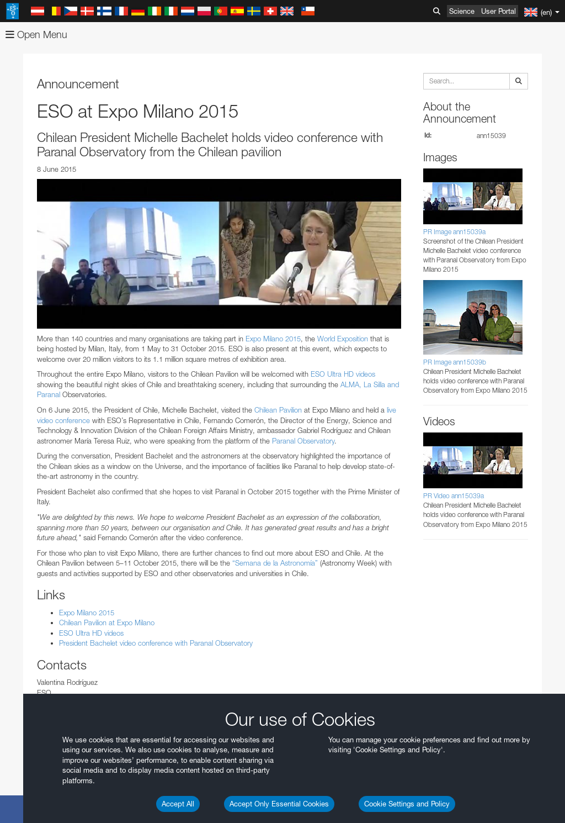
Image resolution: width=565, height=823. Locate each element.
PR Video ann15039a (453, 496)
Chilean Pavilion (278, 409)
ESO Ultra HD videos (343, 374)
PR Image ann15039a (454, 232)
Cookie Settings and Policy (407, 803)
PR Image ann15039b (454, 362)
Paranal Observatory (303, 440)
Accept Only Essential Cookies (279, 803)
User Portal (498, 11)
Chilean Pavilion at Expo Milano (106, 622)
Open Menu (36, 34)
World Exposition (342, 338)
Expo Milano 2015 (273, 338)
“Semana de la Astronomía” (275, 562)
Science (462, 11)
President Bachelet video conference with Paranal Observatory (156, 643)
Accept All (178, 803)
